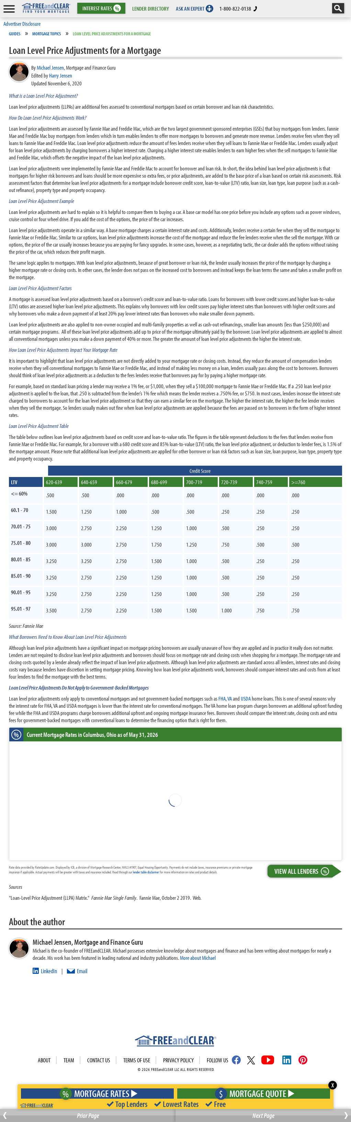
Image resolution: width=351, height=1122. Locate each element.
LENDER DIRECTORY (150, 8)
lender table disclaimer (146, 872)
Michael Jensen (50, 67)
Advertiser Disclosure (22, 23)
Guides (14, 34)
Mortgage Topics (46, 34)
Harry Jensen (60, 75)
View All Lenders (303, 871)
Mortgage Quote (252, 1093)
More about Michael (198, 957)
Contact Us (98, 1060)
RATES (100, 8)
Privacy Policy (178, 1060)
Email (82, 971)
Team (69, 1060)
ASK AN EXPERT (190, 8)
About (44, 1060)
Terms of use (136, 1060)
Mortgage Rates (96, 1093)
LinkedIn (49, 971)
